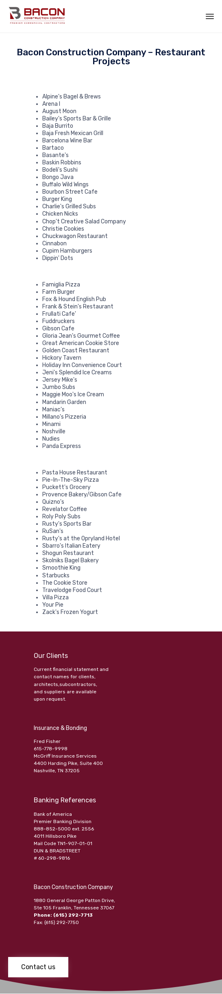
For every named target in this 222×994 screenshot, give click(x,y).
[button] (38, 967)
